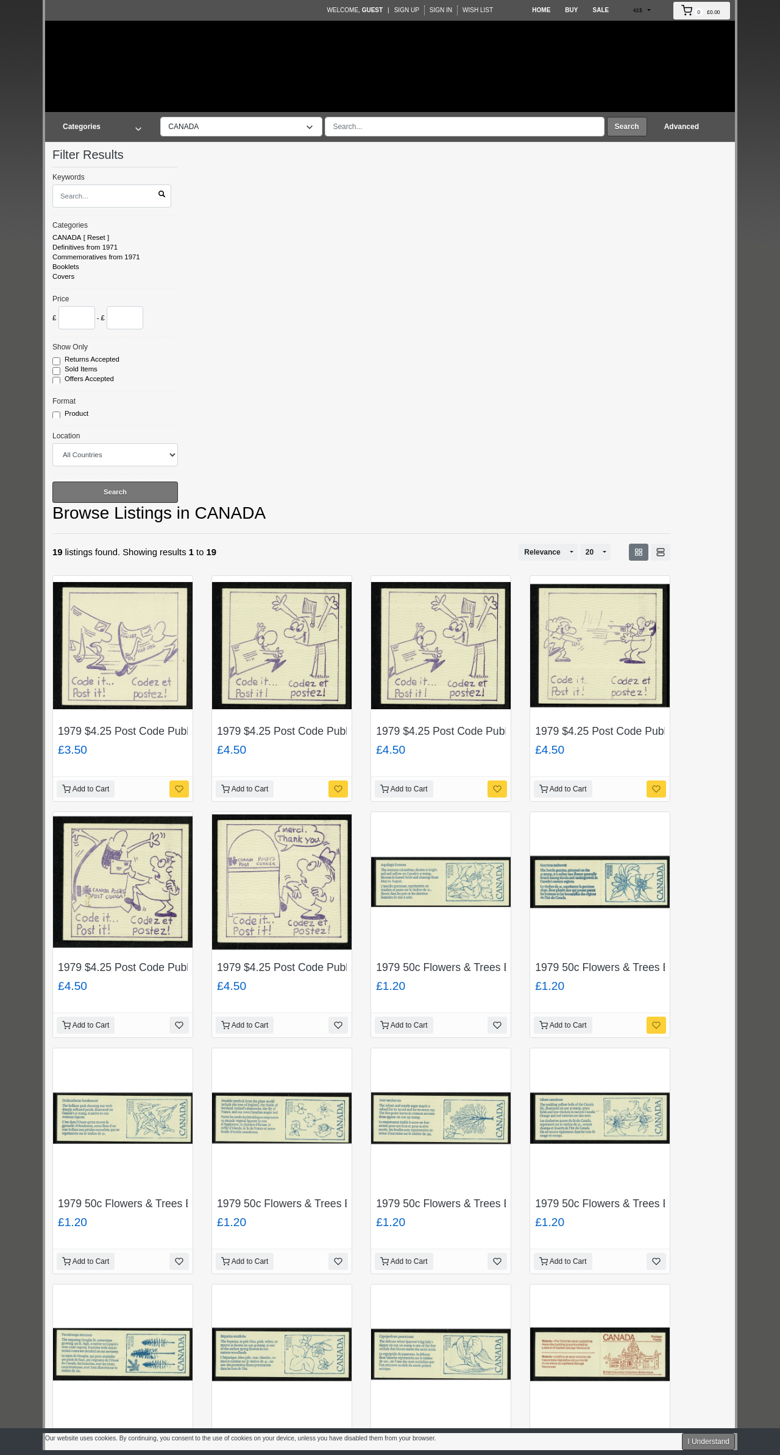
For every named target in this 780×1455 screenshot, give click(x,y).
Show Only (70, 347)
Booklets (65, 266)
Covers (63, 276)
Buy (571, 10)
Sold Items (82, 369)
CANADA (66, 237)
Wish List (478, 10)
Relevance (542, 552)
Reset (96, 237)
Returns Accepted (93, 360)
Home (541, 10)
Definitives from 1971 (85, 247)
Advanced (681, 126)
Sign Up (406, 10)
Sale (600, 10)
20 (590, 552)
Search (627, 126)
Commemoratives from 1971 (96, 257)
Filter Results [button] (95, 154)
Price (60, 299)
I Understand (708, 1441)
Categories (70, 225)
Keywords (68, 177)
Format (64, 401)
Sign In (441, 10)
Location (66, 436)
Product (77, 414)
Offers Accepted (90, 379)
